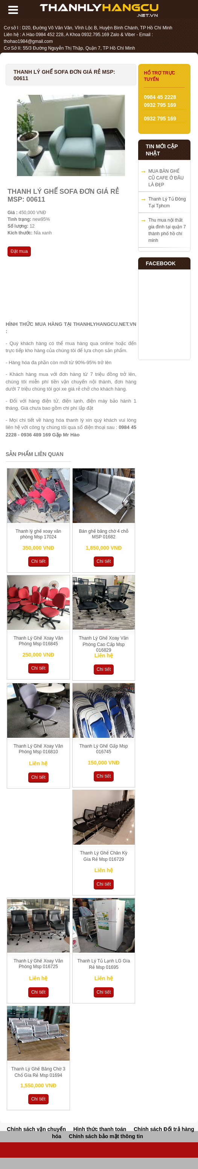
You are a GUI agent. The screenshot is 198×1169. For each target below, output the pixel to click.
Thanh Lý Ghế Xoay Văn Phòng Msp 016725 (38, 963)
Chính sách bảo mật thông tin (106, 1136)
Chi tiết (38, 561)
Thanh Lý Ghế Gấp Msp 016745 (103, 748)
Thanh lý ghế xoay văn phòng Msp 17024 (38, 534)
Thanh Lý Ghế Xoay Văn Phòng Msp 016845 (38, 640)
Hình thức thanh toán (99, 1129)
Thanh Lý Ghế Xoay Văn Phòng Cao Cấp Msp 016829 (104, 644)
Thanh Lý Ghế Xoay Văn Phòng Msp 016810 (38, 748)
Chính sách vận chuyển (36, 1129)
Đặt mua (19, 251)
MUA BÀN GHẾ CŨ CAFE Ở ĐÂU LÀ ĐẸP (166, 178)
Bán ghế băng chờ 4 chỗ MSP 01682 (103, 534)
